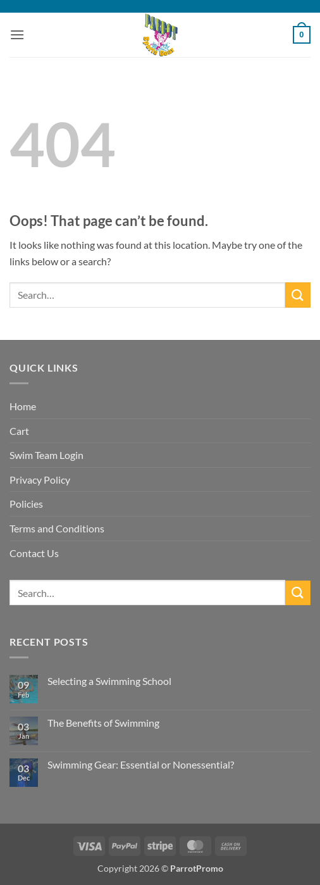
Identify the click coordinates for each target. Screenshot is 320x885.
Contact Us (34, 553)
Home (22, 406)
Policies (26, 504)
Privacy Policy (39, 480)
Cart (19, 431)
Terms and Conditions (56, 528)
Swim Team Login (46, 455)
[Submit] (298, 294)
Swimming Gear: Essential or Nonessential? (140, 764)
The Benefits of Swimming (103, 723)
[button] (17, 34)
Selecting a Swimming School (109, 681)
